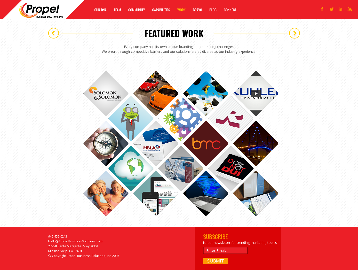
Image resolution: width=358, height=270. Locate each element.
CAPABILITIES (161, 9)
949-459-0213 (57, 236)
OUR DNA (100, 9)
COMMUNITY (136, 9)
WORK (181, 9)
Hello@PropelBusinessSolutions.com (75, 241)
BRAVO (197, 9)
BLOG (213, 9)
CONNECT (230, 9)
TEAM (117, 9)
